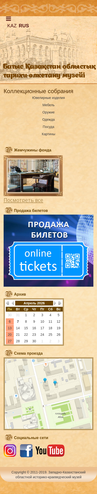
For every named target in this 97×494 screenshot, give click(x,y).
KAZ (12, 25)
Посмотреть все (23, 200)
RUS (24, 25)
